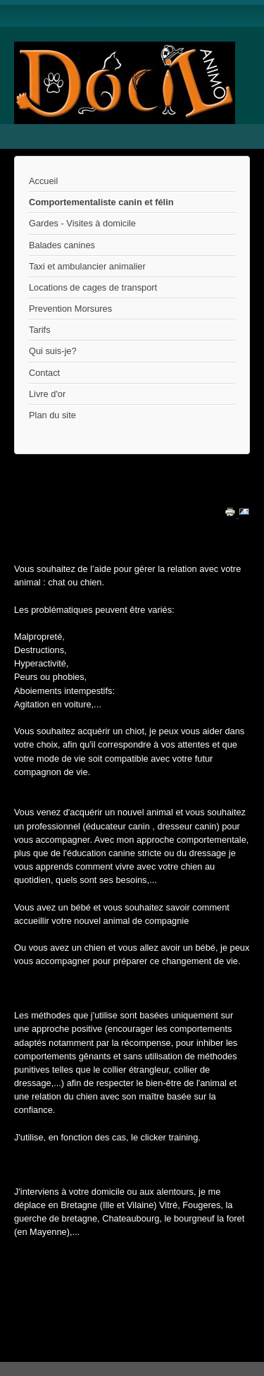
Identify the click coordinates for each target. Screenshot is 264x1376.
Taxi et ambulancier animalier (87, 266)
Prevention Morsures (70, 308)
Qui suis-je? (53, 351)
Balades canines (62, 245)
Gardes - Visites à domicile (82, 223)
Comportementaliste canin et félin (101, 202)
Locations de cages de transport (93, 287)
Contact (44, 372)
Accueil (43, 181)
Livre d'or (47, 394)
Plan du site (52, 415)
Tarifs (40, 329)
